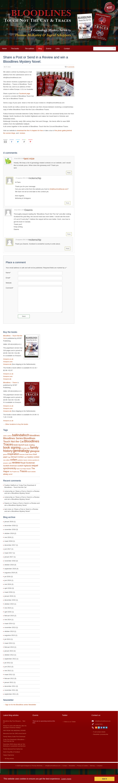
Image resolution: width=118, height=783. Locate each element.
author (5, 435)
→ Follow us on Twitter (69, 721)
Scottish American (10, 466)
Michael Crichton (17, 457)
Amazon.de (7, 364)
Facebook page (24, 93)
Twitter (99, 728)
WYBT (11, 474)
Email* (8, 278)
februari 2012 (9, 678)
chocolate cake (25, 448)
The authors (29, 49)
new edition (6, 460)
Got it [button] (104, 779)
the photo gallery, (61, 130)
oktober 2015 (9, 604)
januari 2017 (8, 557)
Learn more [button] (66, 779)
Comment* (9, 288)
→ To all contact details (98, 732)
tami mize (29, 158)
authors (9, 435)
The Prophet (13, 471)
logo (9, 457)
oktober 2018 (9, 533)
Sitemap (92, 765)
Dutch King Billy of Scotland (11, 752)
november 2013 (9, 627)
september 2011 (10, 694)
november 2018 (9, 529)
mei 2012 (7, 670)
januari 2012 (8, 682)
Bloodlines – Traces (10, 382)
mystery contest (33, 457)
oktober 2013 (9, 631)
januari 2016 (8, 596)
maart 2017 (8, 553)
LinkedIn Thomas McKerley (106, 728)
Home (4, 49)
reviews (22, 133)
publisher (20, 460)
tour (18, 471)
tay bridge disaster (25, 468)
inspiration (13, 454)
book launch (18, 445)
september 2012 (10, 659)
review (16, 462)
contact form (99, 724)
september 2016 (10, 569)
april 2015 (7, 612)
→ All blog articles (8, 758)
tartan (18, 468)
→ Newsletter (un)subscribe (100, 734)
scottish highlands (24, 466)
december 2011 (9, 686)
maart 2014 (8, 623)
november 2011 (9, 690)
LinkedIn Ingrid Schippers (104, 728)
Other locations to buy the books (16, 424)
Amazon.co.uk (8, 359)
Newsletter (72, 765)
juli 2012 (7, 663)
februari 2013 (9, 647)
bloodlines (35, 435)
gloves (5, 454)
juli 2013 (7, 639)
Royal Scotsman (27, 463)
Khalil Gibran (29, 454)
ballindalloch (20, 435)
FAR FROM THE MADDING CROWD (14, 730)
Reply (69, 172)
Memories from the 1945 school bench (14, 733)
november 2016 (9, 561)
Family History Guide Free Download (14, 736)
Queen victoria (27, 460)
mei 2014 (7, 619)
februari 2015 (9, 616)
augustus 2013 (9, 635)
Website (9, 283)
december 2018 (9, 525)
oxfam (13, 459)
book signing (12, 447)
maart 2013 (8, 643)
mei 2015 (7, 608)
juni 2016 (7, 580)
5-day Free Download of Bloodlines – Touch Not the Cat (20, 486)
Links (58, 49)
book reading (30, 445)
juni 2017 (7, 549)
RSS (96, 728)
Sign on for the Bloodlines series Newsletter (20, 705)
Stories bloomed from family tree (13, 749)
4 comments (70, 67)
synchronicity (9, 468)
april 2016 (7, 588)
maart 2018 (8, 541)
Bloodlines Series (13, 438)
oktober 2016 (9, 565)
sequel (35, 465)
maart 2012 (8, 674)
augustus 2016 (9, 573)
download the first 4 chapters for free (30, 130)
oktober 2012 (9, 655)
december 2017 (9, 545)
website (33, 471)
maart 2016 (8, 592)
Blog (40, 49)
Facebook (101, 728)
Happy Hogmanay (8, 755)
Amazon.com (8, 362)
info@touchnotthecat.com (58, 189)
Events (48, 49)
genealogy (21, 451)
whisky (5, 474)
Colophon (99, 765)
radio (9, 463)
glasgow (34, 451)
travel (29, 471)
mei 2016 (7, 584)
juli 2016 (7, 576)
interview (22, 454)
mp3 (25, 457)
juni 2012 (7, 667)
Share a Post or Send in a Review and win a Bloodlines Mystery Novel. (21, 492)
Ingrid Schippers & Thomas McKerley (31, 765)
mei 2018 (7, 537)
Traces (23, 471)
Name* (8, 273)
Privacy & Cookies (82, 765)
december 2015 (9, 600)
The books (15, 50)
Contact (67, 50)
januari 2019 (8, 521)
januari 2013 (8, 651)
